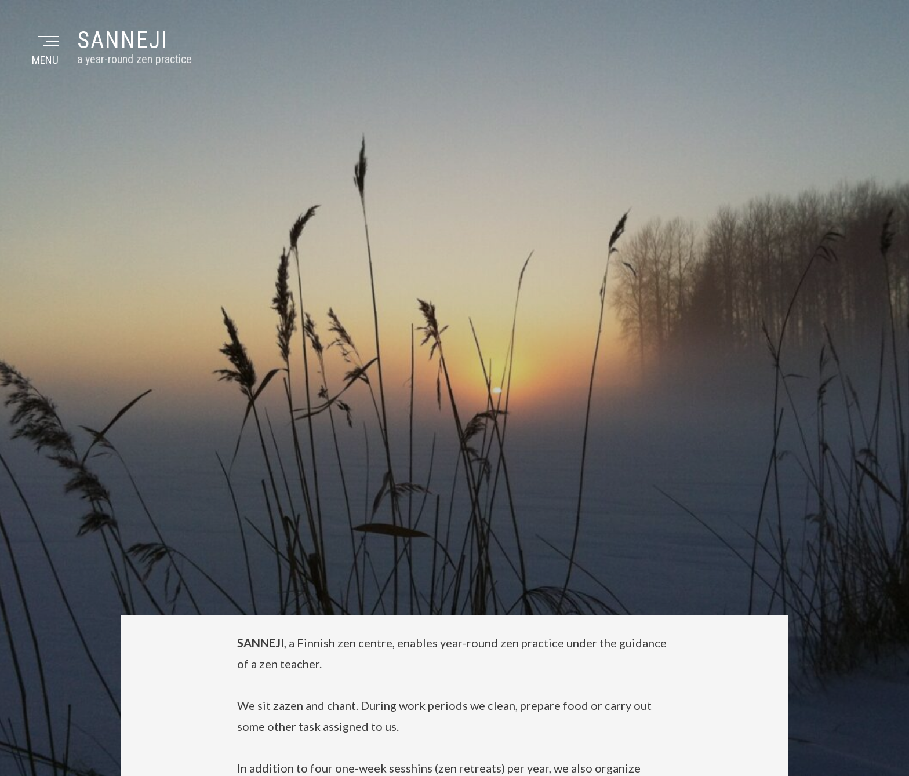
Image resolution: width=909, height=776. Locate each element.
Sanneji (122, 40)
